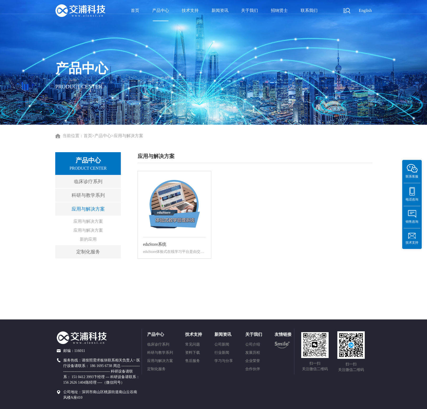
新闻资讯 (220, 10)
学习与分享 (223, 361)
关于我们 (249, 10)
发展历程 (252, 353)
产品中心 (160, 10)
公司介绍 (252, 344)
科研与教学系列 (85, 195)
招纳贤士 (279, 10)
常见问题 (192, 344)
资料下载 (192, 353)
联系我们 (309, 10)
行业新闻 (221, 353)
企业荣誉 (252, 361)
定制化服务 (86, 251)
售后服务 (192, 361)
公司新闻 (221, 344)
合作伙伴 (252, 369)
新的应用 (85, 239)
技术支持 (190, 10)
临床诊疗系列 (85, 181)
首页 (135, 10)
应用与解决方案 (128, 136)
